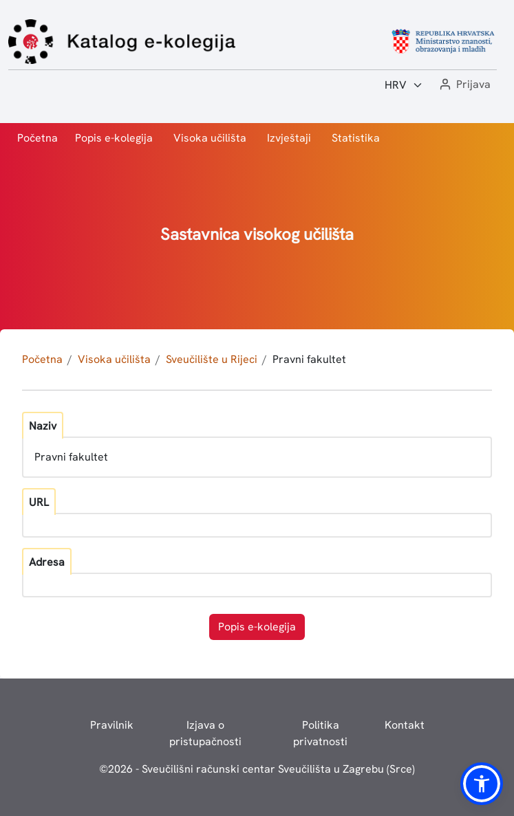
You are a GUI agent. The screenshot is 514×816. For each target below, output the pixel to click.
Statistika (356, 138)
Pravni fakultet (309, 359)
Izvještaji (289, 138)
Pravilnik (111, 725)
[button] (463, 85)
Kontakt (405, 725)
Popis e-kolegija (114, 138)
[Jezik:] (403, 85)
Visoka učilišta (209, 138)
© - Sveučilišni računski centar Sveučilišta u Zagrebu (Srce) (257, 769)
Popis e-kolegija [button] (257, 626)
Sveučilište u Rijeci (211, 359)
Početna (37, 138)
